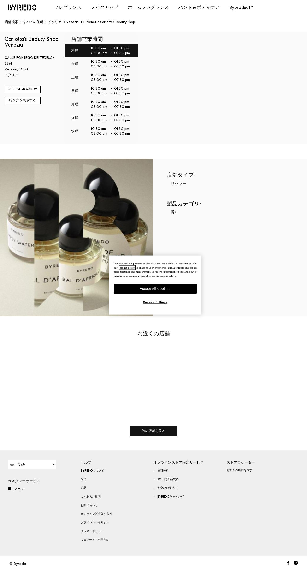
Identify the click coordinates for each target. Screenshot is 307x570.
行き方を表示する (22, 100)
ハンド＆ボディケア (198, 7)
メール (15, 488)
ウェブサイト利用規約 (95, 539)
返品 (83, 488)
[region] (155, 285)
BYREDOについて (92, 470)
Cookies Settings (155, 302)
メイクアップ (104, 7)
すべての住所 (33, 22)
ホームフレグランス (148, 7)
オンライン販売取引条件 (96, 514)
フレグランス (67, 7)
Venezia (72, 22)
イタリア (54, 22)
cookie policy (127, 267)
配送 (83, 479)
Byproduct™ (241, 7)
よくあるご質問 (91, 496)
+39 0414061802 (22, 89)
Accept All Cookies (155, 288)
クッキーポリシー (92, 531)
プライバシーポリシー (95, 522)
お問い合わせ (89, 505)
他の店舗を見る (153, 431)
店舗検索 (11, 22)
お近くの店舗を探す (239, 470)
